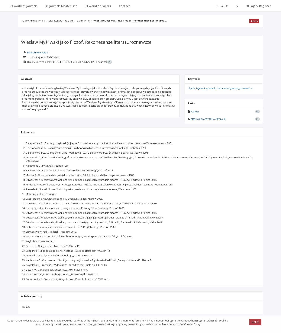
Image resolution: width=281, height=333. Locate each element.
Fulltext (195, 111)
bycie (192, 88)
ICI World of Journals (33, 20)
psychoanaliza (244, 88)
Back (254, 21)
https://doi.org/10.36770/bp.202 (208, 119)
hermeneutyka (226, 88)
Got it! (255, 322)
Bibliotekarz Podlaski (61, 20)
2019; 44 (83, 20)
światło (212, 88)
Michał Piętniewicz (37, 52)
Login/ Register (258, 6)
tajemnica (201, 88)
